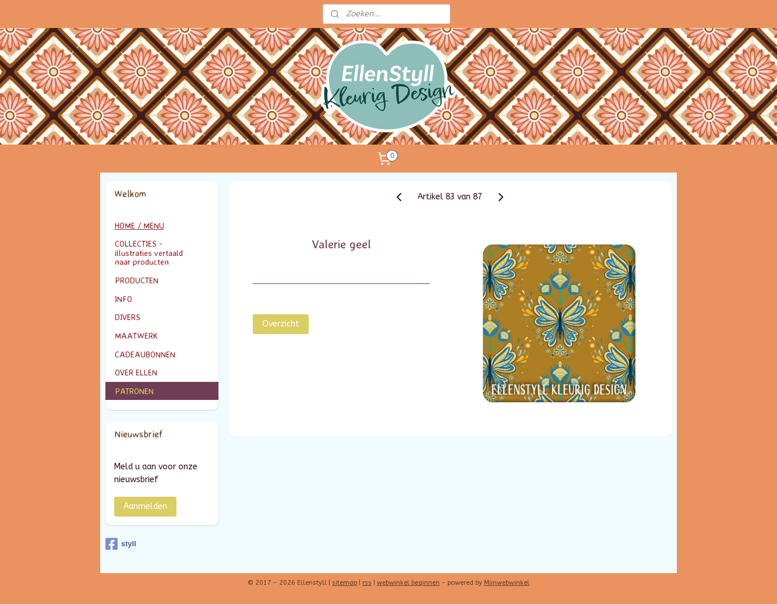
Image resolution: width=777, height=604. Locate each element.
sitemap (344, 583)
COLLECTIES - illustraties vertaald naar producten (162, 252)
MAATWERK (162, 335)
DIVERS (127, 317)
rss (367, 583)
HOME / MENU (139, 225)
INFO (162, 299)
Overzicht (280, 324)
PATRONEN (134, 391)
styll (120, 544)
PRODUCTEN (162, 280)
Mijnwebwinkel (506, 583)
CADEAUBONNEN (145, 354)
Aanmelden (145, 506)
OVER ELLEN (136, 372)
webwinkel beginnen (408, 583)
